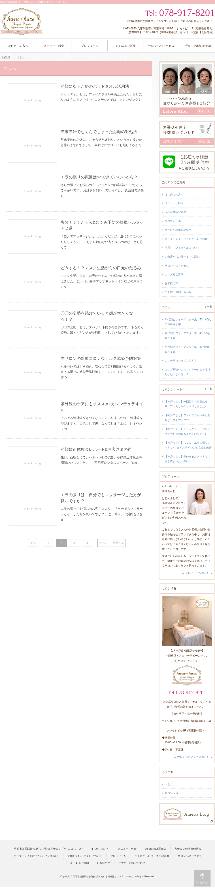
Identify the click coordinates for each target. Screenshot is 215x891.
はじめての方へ (174, 194)
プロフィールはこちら (198, 572)
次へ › (103, 543)
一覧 (209, 306)
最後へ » (118, 543)
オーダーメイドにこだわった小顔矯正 (187, 239)
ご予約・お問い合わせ (178, 292)
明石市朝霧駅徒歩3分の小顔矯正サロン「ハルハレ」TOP (48, 848)
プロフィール (173, 221)
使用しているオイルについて (182, 247)
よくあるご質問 (174, 274)
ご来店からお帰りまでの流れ (182, 256)
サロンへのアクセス (177, 265)
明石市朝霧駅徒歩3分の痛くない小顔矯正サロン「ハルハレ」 (104, 876)
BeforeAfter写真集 (175, 212)
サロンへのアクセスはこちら (194, 756)
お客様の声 (171, 283)
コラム (169, 784)
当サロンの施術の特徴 (178, 230)
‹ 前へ (32, 543)
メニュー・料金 (174, 203)
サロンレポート (174, 793)
